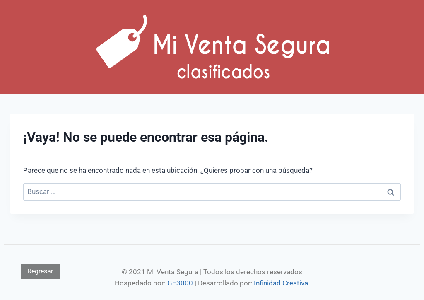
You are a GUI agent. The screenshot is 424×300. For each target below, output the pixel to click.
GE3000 (180, 283)
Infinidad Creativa (281, 283)
